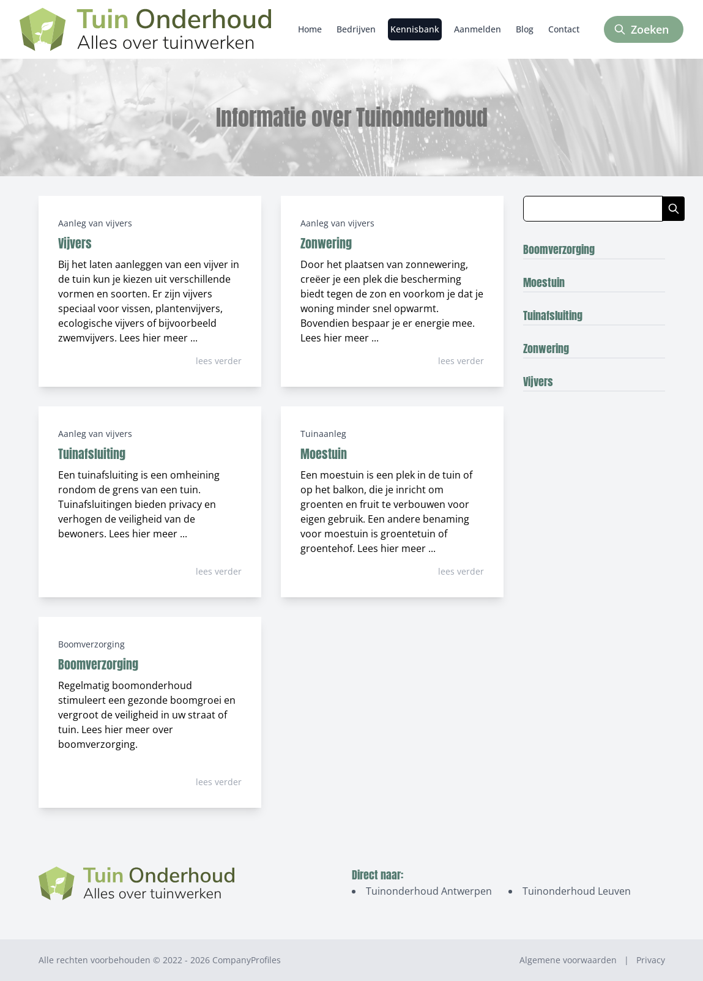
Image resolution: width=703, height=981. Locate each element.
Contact (563, 29)
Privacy (650, 960)
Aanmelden (477, 29)
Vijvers (75, 243)
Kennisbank (414, 29)
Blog (525, 29)
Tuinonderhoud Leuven (577, 891)
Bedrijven (356, 29)
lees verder (219, 361)
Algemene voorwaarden (568, 960)
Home (310, 29)
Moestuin (323, 453)
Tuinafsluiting (91, 453)
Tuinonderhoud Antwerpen (429, 891)
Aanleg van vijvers (95, 223)
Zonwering (326, 243)
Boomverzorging (91, 644)
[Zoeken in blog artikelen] (593, 208)
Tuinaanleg (323, 433)
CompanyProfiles (246, 960)
